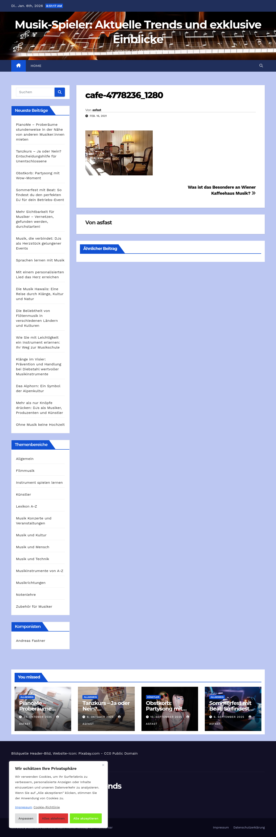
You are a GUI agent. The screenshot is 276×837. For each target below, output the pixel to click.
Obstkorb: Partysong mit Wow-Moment (164, 709)
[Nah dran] (103, 765)
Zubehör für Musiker (34, 606)
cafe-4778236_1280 (124, 95)
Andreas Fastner (30, 640)
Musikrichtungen (31, 583)
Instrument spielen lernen (39, 482)
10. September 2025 (166, 716)
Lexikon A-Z (26, 506)
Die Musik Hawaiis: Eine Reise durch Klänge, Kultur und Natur (40, 294)
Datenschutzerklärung (249, 827)
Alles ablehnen (53, 818)
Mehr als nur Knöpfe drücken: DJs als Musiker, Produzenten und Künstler (39, 408)
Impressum (221, 827)
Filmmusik (25, 470)
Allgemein (25, 459)
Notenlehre (26, 594)
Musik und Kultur (31, 535)
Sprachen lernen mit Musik (40, 260)
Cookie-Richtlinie (46, 807)
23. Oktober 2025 (38, 716)
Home (36, 66)
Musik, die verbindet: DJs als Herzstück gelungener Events (38, 243)
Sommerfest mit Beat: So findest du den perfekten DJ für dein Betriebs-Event (40, 195)
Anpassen (25, 818)
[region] (58, 794)
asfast (96, 110)
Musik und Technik (32, 559)
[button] (261, 66)
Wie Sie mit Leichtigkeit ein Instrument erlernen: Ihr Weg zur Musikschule (38, 342)
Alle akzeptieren (85, 818)
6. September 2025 (229, 716)
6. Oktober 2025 (101, 716)
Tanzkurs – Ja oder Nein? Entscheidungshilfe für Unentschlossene (38, 156)
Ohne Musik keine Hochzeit (40, 424)
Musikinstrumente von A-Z (39, 571)
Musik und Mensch (32, 547)
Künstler (23, 494)
